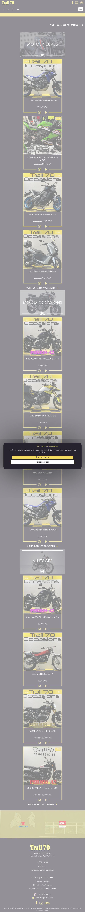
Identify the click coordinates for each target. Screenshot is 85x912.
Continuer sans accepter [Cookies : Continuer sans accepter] (47, 446)
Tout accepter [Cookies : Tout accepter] (42, 457)
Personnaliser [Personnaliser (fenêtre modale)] (42, 462)
